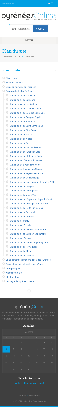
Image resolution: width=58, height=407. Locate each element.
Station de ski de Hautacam (23, 121)
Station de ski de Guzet (21, 143)
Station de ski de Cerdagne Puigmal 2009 (29, 203)
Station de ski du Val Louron (23, 134)
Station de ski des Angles (22, 186)
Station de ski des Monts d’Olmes (25, 147)
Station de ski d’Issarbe (21, 225)
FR (51, 3)
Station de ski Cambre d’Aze (23, 194)
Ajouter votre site (14, 272)
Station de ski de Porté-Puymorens (26, 207)
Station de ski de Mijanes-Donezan (26, 173)
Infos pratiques (13, 268)
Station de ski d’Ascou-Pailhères (25, 164)
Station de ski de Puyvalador (23, 212)
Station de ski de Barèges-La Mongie (27, 112)
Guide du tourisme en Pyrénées (21, 86)
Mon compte (8, 3)
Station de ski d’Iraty (19, 220)
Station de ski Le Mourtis (21, 251)
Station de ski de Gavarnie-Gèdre (25, 108)
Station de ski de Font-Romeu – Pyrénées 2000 (32, 182)
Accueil (18, 56)
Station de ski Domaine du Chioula (26, 169)
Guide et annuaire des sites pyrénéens (24, 264)
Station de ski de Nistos (21, 138)
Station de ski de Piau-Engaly (23, 130)
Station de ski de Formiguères (24, 190)
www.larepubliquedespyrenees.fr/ (29, 383)
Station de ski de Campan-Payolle (26, 117)
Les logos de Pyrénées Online (20, 281)
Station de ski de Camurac (22, 255)
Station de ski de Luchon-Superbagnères (29, 242)
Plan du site (11, 78)
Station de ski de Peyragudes (23, 246)
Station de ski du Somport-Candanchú (28, 233)
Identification (12, 277)
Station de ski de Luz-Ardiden (23, 104)
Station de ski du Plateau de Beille (26, 156)
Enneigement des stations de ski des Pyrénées (28, 259)
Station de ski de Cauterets (22, 99)
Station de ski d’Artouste (21, 238)
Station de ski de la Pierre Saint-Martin (28, 229)
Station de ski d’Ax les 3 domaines (26, 160)
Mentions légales (14, 82)
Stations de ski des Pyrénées (20, 91)
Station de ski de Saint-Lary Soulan (26, 125)
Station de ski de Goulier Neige (24, 177)
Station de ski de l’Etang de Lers (25, 151)
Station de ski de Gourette (22, 216)
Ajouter (40, 28)
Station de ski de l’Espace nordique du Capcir (31, 199)
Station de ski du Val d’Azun (23, 95)
